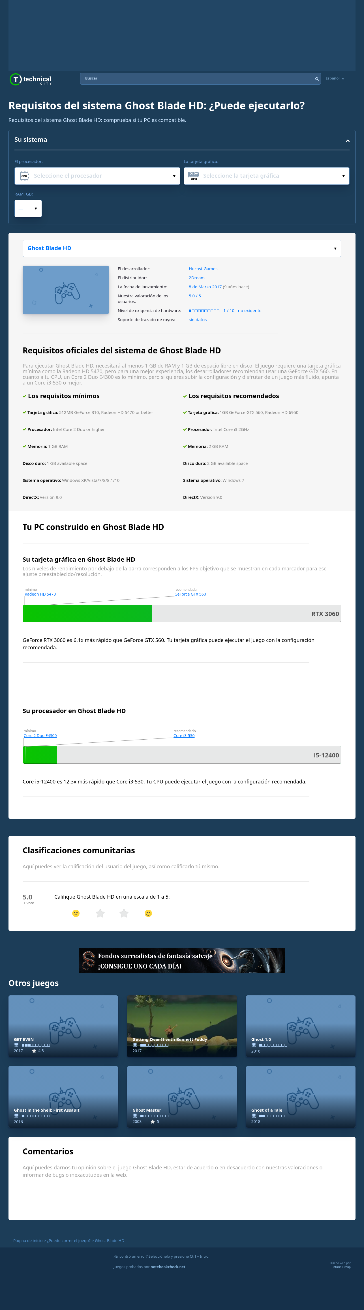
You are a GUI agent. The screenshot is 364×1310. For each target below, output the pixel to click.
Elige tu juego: (335, 249)
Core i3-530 (184, 735)
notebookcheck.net (168, 1266)
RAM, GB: (23, 194)
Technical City (31, 79)
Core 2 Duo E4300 (40, 735)
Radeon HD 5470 (40, 594)
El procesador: (28, 161)
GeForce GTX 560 (190, 594)
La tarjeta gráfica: (201, 161)
